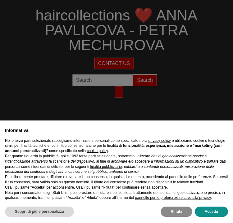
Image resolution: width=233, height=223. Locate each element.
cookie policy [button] (97, 151)
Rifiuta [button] (176, 211)
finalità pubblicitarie (106, 166)
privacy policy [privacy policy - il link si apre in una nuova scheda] (159, 140)
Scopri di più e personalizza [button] (39, 211)
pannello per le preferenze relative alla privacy (173, 197)
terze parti (87, 156)
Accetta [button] (211, 211)
